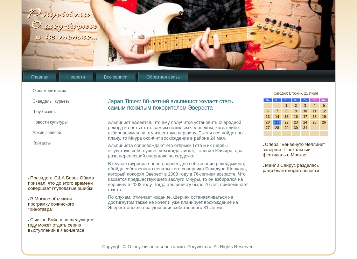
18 (314, 117)
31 (305, 128)
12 (324, 111)
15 (286, 117)
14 (277, 117)
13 (268, 117)
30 (296, 128)
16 (296, 117)
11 (314, 111)
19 (324, 117)
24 (305, 122)
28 (277, 128)
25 (314, 122)
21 (277, 122)
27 (268, 128)
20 (268, 122)
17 (305, 117)
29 (286, 128)
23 (296, 122)
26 (324, 122)
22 (286, 122)
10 (305, 111)
